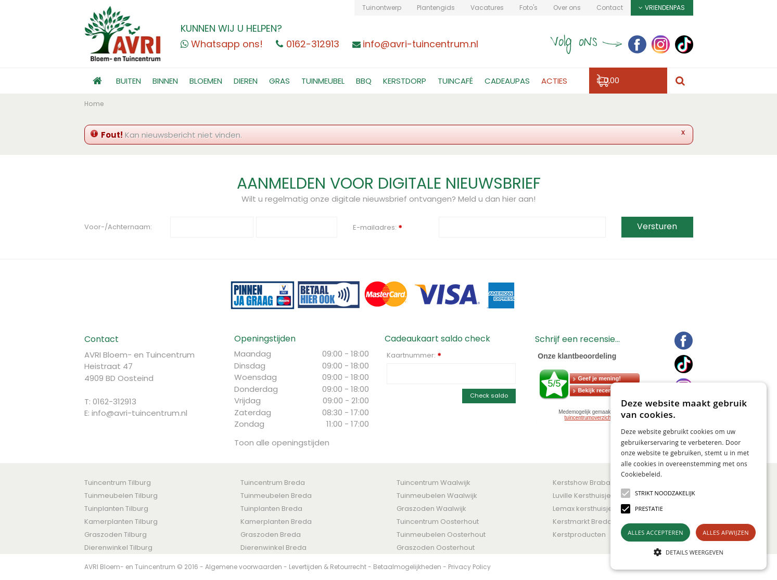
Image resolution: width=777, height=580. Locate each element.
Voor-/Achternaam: (118, 227)
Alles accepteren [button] (655, 532)
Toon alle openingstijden (281, 442)
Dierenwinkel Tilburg (118, 547)
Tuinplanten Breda (271, 508)
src (680, 81)
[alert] (688, 476)
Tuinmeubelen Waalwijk (437, 495)
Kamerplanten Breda (276, 521)
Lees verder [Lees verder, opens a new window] (680, 474)
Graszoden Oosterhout (436, 547)
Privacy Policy (469, 566)
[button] (665, 493)
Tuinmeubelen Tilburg (121, 495)
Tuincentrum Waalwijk (433, 482)
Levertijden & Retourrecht (327, 566)
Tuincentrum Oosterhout (438, 521)
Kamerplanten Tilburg (121, 521)
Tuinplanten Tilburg (116, 508)
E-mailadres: (377, 228)
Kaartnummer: (414, 355)
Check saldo (489, 395)
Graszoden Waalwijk (431, 508)
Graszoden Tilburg (115, 534)
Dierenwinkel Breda (273, 547)
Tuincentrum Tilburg (117, 482)
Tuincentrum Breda (272, 482)
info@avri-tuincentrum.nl (139, 412)
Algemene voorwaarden (243, 566)
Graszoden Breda (270, 534)
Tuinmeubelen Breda (276, 495)
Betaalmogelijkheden (407, 566)
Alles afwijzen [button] (726, 532)
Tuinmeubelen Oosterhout (441, 534)
